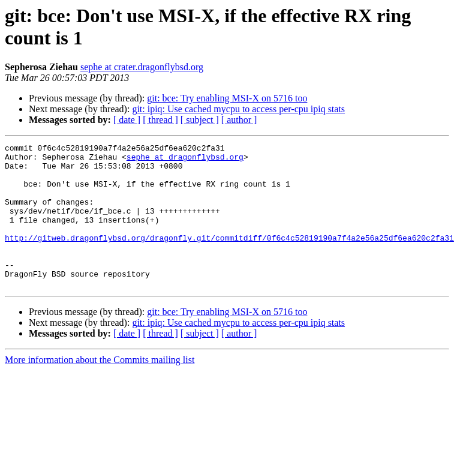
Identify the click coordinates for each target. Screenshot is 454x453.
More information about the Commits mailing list (99, 388)
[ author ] (239, 120)
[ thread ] (160, 120)
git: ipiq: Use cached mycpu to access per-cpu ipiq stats (238, 109)
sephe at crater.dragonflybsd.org (141, 67)
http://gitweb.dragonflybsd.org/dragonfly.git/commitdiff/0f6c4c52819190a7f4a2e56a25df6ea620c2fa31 (229, 257)
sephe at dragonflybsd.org (185, 160)
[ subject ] (200, 120)
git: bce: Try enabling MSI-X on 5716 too (227, 98)
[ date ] (126, 120)
